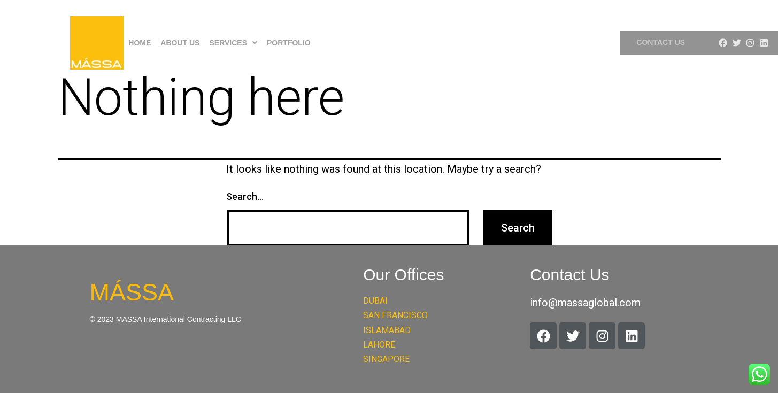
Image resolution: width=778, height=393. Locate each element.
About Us (179, 42)
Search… (245, 196)
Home (139, 42)
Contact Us (660, 42)
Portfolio (289, 42)
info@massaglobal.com (585, 302)
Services (233, 42)
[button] (233, 43)
